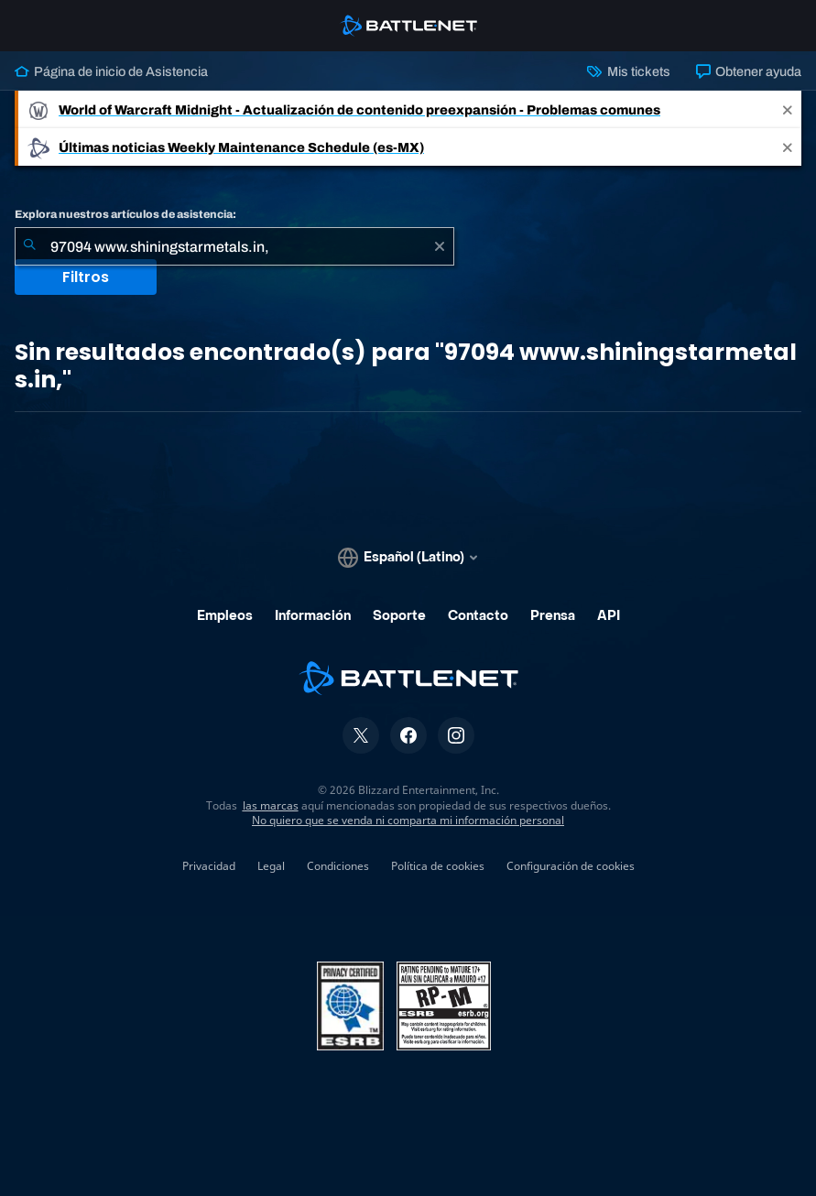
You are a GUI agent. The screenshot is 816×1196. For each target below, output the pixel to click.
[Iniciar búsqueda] (29, 246)
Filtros (85, 277)
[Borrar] (439, 246)
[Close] (787, 109)
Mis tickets (628, 71)
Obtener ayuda (748, 71)
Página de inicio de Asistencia (111, 71)
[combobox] (234, 246)
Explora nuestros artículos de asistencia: (125, 214)
